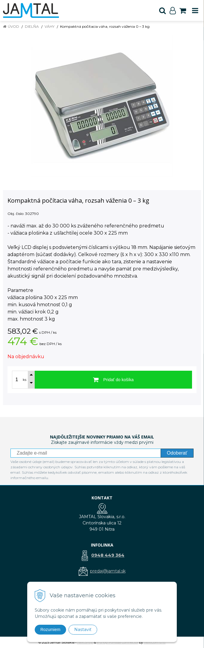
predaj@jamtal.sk (108, 571)
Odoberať (177, 452)
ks (24, 380)
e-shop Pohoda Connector (117, 642)
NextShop (85, 642)
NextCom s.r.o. (155, 642)
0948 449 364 (107, 555)
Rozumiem (50, 629)
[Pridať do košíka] (113, 380)
